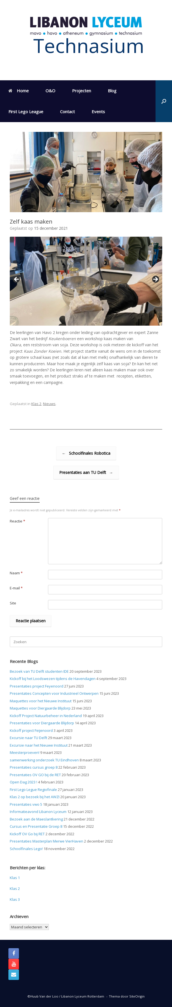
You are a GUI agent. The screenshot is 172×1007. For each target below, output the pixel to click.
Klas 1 (15, 877)
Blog (112, 90)
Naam (16, 572)
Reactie (17, 521)
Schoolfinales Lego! (26, 848)
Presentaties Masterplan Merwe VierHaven (46, 841)
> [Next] (155, 279)
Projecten (81, 90)
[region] (86, 281)
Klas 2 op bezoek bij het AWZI (34, 796)
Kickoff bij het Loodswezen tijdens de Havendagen (52, 678)
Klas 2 (36, 403)
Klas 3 (15, 899)
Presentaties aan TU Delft (86, 472)
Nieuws (49, 403)
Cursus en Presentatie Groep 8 (36, 826)
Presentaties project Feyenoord (36, 686)
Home (18, 90)
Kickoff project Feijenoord (31, 730)
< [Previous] (17, 279)
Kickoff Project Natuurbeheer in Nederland (46, 715)
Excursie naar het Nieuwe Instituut (39, 745)
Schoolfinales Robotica (86, 453)
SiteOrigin (137, 996)
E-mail (16, 587)
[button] (164, 101)
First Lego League (25, 111)
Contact (67, 111)
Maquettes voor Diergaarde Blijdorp (40, 708)
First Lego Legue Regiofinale (33, 789)
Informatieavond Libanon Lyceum (38, 811)
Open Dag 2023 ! (23, 782)
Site (13, 603)
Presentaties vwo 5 (26, 804)
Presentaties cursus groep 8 (34, 767)
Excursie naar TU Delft (28, 737)
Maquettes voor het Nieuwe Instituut (40, 700)
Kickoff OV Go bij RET (27, 833)
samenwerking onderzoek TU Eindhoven (44, 759)
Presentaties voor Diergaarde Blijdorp (42, 722)
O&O (50, 90)
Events (98, 111)
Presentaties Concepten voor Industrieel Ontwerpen (54, 693)
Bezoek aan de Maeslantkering (36, 819)
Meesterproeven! (24, 752)
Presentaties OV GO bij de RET (35, 774)
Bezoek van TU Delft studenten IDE (39, 671)
